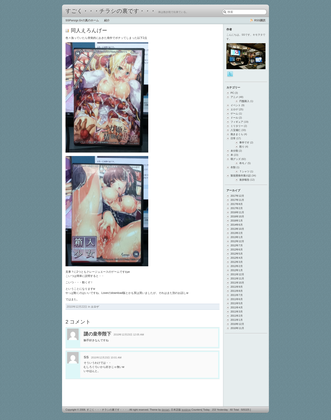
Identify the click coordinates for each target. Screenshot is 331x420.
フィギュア (237, 121)
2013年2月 (237, 233)
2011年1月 (237, 319)
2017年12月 (237, 195)
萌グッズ (236, 159)
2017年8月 (237, 204)
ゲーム (234, 113)
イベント (236, 105)
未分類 (234, 150)
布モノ (243, 163)
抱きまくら (237, 134)
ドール (234, 117)
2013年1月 (237, 237)
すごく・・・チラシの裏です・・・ (111, 11)
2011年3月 (237, 311)
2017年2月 (237, 208)
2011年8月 (237, 290)
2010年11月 (237, 328)
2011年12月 (237, 274)
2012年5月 (237, 253)
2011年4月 (237, 307)
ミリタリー (237, 126)
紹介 (107, 20)
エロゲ (95, 306)
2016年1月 (237, 220)
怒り (241, 146)
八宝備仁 (236, 130)
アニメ (234, 97)
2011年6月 (237, 299)
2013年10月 (237, 228)
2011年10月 (237, 282)
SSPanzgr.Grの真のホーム (82, 20)
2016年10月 (237, 216)
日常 (233, 138)
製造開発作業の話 (241, 175)
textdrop (186, 409)
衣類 (233, 167)
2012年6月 (237, 249)
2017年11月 (237, 200)
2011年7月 (237, 295)
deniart (165, 409)
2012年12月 (237, 241)
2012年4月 (237, 257)
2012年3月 (237, 262)
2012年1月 (237, 270)
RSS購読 (259, 20)
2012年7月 (237, 245)
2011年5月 (237, 303)
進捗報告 (244, 179)
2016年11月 (237, 212)
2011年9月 (237, 286)
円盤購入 (244, 101)
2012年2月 (237, 266)
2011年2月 (237, 315)
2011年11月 (237, 278)
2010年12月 (237, 324)
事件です (244, 142)
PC (232, 92)
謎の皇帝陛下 (97, 333)
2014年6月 (237, 224)
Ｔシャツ (244, 171)
